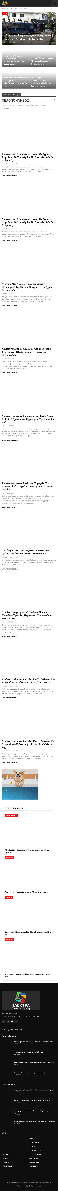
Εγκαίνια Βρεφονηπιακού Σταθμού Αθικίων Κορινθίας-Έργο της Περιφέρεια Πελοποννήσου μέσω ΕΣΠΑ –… (27, 615)
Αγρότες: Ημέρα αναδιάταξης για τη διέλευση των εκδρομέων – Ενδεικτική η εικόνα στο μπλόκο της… (28, 744)
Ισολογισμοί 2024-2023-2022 (12, 1030)
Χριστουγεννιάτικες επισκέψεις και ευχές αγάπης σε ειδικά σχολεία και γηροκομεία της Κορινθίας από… (28, 419)
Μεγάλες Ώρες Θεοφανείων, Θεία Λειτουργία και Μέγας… (34, 1090)
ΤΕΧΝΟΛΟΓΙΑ (36, 1150)
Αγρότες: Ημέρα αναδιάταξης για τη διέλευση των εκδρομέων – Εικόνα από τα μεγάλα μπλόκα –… (28, 681)
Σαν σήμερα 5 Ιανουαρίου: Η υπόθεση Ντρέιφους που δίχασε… (32, 1112)
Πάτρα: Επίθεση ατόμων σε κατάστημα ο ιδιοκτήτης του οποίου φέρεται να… (14, 59)
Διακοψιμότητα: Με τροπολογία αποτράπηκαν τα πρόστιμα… (35, 1062)
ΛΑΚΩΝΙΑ (43, 105)
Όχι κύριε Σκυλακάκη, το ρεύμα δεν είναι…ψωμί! (31, 1073)
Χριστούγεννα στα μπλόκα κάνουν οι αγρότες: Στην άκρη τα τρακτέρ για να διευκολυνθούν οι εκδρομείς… (28, 157)
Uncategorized (12, 815)
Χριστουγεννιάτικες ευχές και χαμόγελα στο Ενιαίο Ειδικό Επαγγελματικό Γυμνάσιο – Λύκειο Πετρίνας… (27, 486)
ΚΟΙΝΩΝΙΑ (35, 1142)
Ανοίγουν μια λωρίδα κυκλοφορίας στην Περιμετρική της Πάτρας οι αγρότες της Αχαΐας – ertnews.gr (28, 287)
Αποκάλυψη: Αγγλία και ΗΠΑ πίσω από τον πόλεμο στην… (34, 1042)
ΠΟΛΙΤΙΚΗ (6, 1162)
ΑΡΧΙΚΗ (5, 1154)
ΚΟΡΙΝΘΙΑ (35, 105)
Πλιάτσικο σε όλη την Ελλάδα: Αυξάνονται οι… (30, 1052)
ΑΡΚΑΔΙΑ (20, 105)
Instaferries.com (35, 1186)
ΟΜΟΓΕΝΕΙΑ (36, 1154)
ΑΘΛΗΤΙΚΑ (9, 857)
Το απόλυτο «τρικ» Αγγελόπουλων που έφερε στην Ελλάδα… (34, 1121)
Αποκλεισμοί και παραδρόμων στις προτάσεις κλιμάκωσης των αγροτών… (41, 81)
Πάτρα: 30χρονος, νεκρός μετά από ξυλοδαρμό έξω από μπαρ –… (42, 61)
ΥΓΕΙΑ (34, 1146)
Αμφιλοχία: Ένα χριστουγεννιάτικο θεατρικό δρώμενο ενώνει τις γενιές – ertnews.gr (25, 552)
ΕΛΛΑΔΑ (9, 897)
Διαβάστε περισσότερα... (10, 176)
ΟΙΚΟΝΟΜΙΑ (34, 1162)
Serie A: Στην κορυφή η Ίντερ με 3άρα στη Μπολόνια (32, 1100)
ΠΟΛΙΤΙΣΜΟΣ (7, 1166)
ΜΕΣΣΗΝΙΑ (6, 109)
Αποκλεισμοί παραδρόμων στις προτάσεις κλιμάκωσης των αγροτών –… (15, 81)
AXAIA (5, 14)
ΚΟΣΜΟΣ (6, 1158)
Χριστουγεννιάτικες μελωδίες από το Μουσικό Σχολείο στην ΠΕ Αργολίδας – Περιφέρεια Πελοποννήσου (26, 352)
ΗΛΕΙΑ (28, 105)
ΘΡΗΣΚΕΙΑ (34, 1166)
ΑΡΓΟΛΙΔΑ (12, 105)
